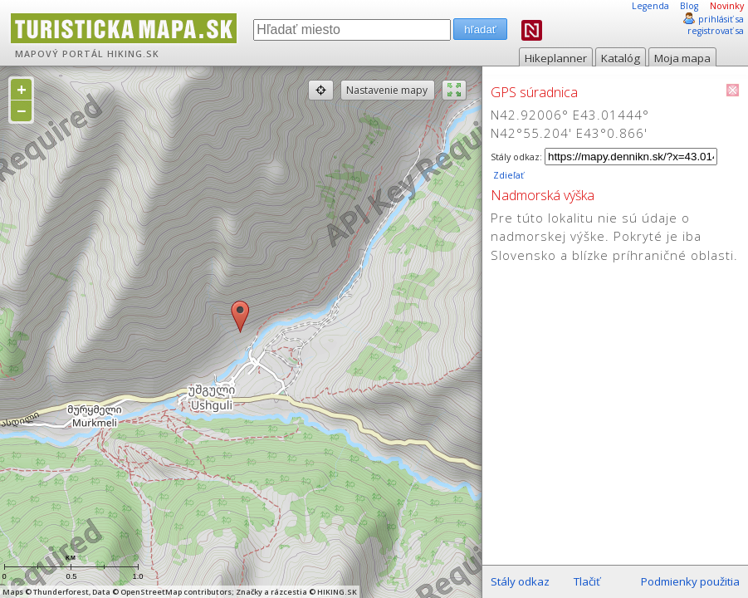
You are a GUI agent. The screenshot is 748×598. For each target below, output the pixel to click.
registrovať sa (715, 31)
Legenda (650, 6)
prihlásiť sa (721, 19)
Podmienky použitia (690, 581)
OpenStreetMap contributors (176, 591)
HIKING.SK (133, 54)
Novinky (727, 6)
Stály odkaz (520, 581)
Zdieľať (507, 175)
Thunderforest (61, 591)
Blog (689, 6)
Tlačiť (587, 581)
